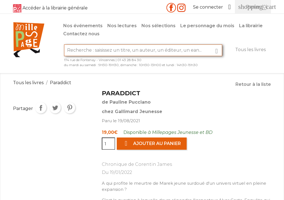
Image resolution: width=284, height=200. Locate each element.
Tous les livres (250, 49)
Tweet (55, 107)
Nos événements (83, 25)
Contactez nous (81, 33)
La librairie (251, 25)
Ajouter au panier (152, 143)
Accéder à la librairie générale (55, 8)
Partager (40, 107)
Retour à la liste (253, 84)
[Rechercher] (143, 50)
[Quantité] (108, 144)
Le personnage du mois (207, 25)
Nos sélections (158, 25)
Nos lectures (122, 25)
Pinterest (69, 107)
